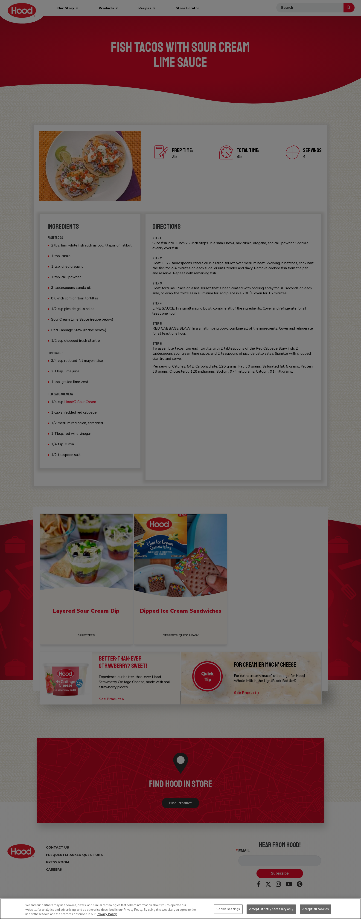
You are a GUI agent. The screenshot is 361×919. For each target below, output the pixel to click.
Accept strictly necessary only (271, 909)
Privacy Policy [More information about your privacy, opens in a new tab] (107, 914)
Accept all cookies (315, 909)
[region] (180, 909)
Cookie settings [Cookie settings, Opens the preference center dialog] (228, 909)
